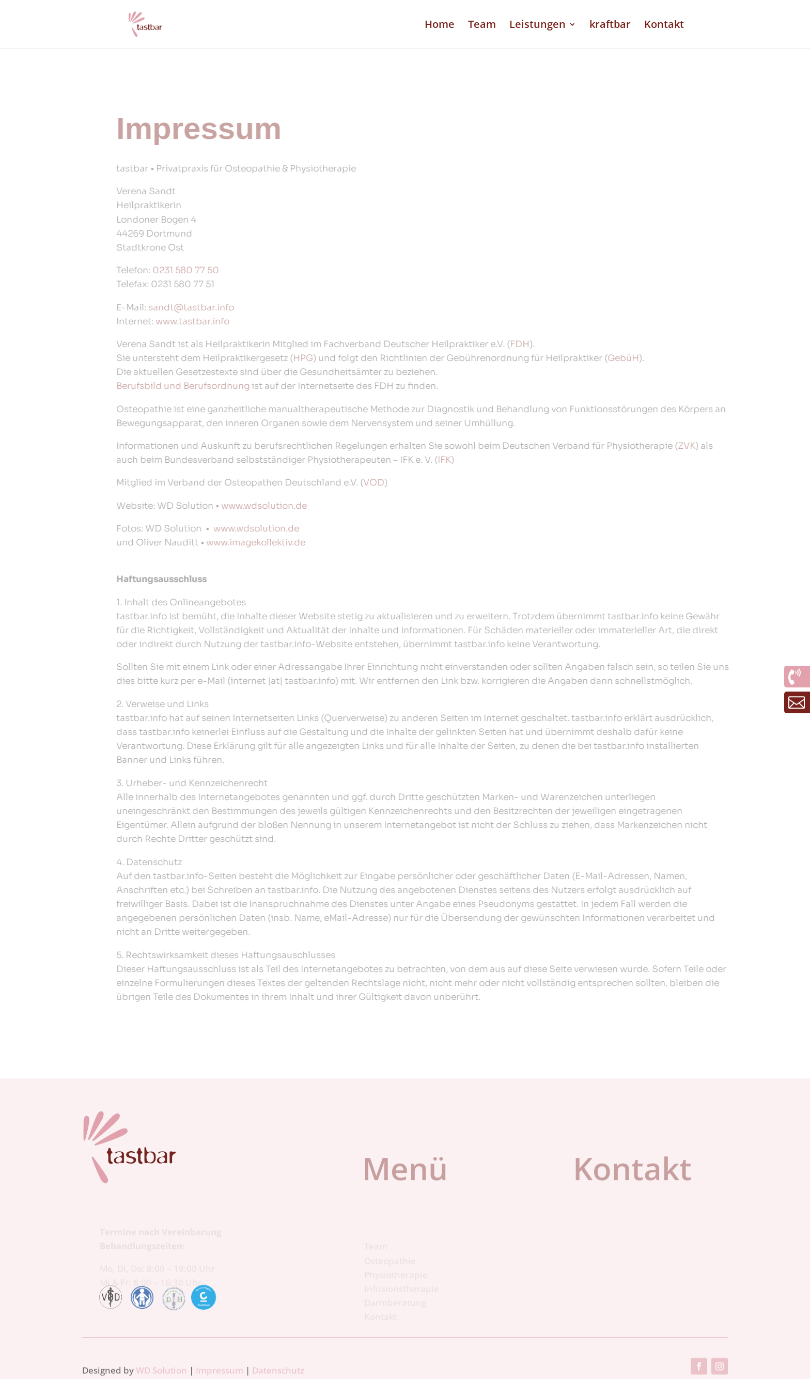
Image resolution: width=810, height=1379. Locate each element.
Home (440, 26)
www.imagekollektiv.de (387, 542)
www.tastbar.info (324, 321)
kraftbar (610, 26)
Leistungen (537, 26)
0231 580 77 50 (317, 270)
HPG (435, 358)
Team (482, 26)
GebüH (755, 358)
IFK (576, 460)
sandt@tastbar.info (323, 307)
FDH (651, 344)
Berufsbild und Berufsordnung (314, 386)
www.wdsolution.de (396, 505)
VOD (505, 482)
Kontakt (664, 26)
